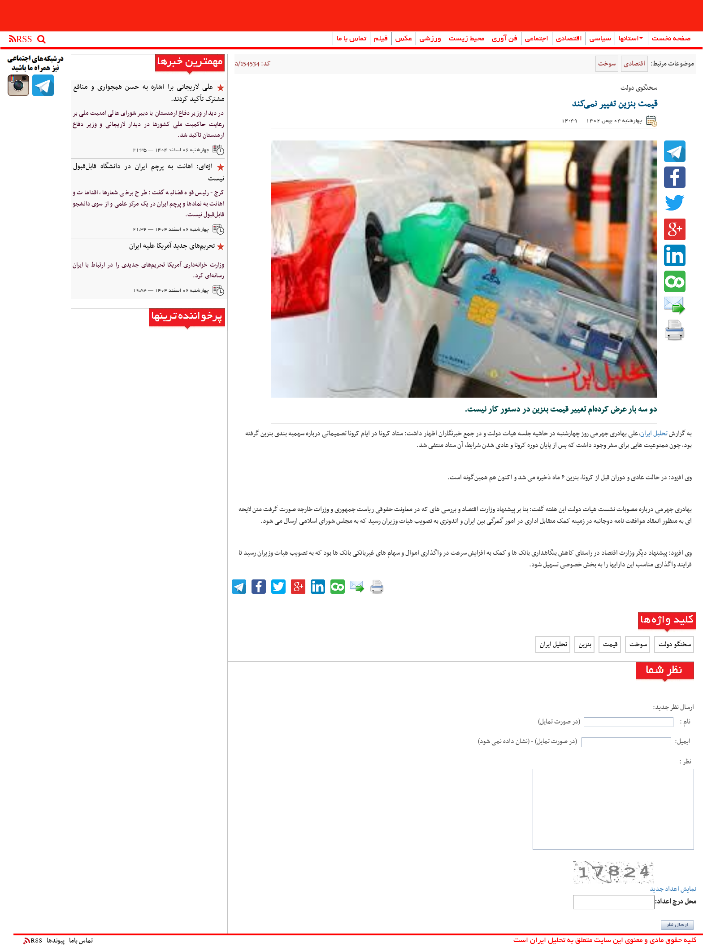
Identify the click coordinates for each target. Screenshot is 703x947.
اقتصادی (569, 39)
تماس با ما (351, 39)
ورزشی (430, 39)
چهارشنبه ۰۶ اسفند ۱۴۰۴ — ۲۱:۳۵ (171, 150)
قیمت (610, 644)
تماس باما (81, 941)
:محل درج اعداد (675, 902)
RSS (32, 941)
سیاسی (600, 39)
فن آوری (504, 39)
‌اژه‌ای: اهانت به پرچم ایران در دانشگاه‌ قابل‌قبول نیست (148, 172)
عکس (403, 39)
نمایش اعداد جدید (673, 889)
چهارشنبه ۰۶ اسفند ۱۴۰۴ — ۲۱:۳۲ (171, 229)
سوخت (607, 64)
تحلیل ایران (654, 433)
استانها (631, 39)
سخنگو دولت (674, 644)
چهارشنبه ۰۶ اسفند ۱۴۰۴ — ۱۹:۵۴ (171, 291)
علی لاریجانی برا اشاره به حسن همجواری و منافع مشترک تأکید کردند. (148, 93)
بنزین (584, 644)
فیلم (381, 39)
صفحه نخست (671, 39)
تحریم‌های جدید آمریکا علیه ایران (172, 246)
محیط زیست (466, 39)
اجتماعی (536, 39)
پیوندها (56, 941)
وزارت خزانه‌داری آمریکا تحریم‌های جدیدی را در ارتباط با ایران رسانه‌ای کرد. (148, 270)
